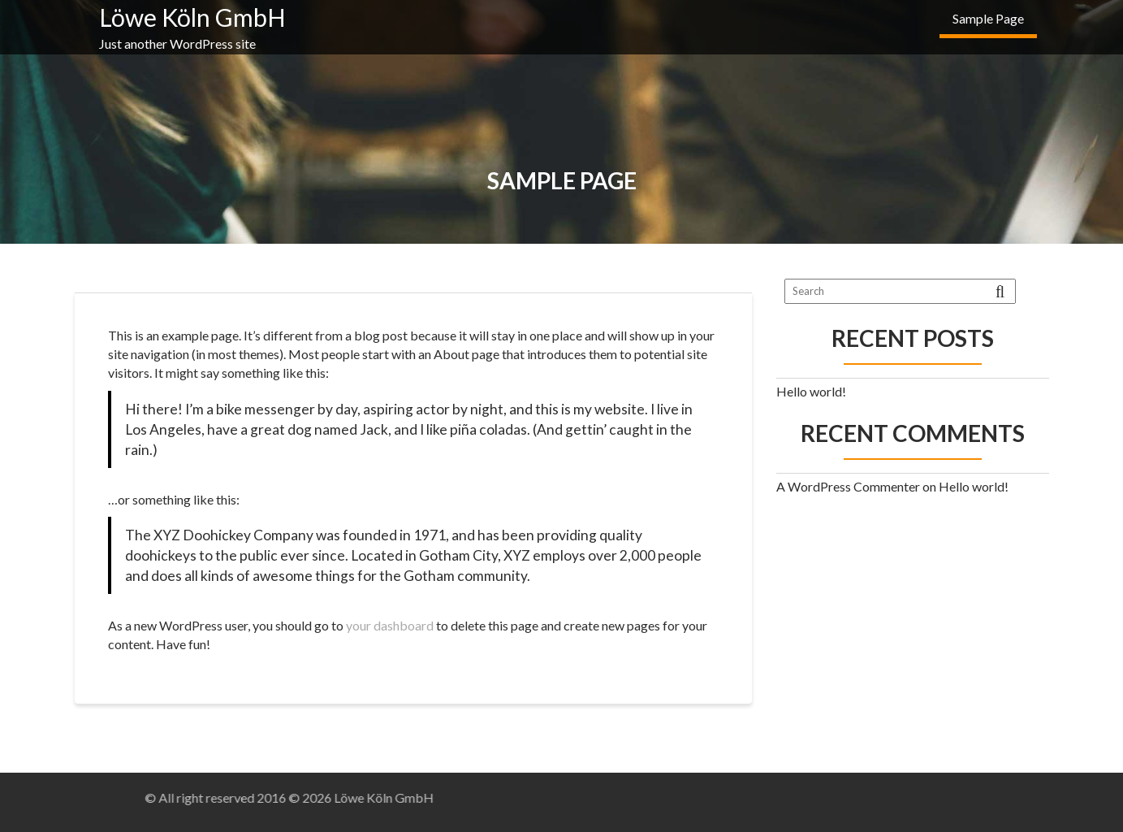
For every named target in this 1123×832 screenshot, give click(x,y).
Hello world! (811, 391)
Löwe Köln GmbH (192, 17)
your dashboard (390, 625)
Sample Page (988, 18)
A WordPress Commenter (848, 486)
